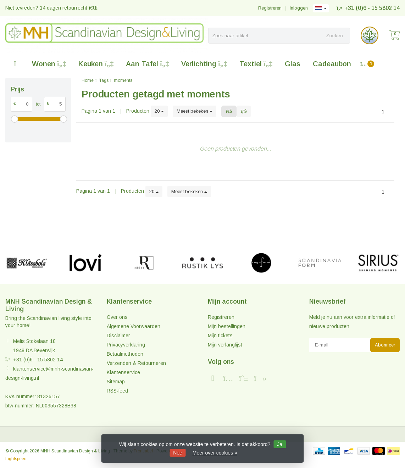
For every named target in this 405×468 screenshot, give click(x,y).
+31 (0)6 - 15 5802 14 (372, 8)
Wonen (49, 64)
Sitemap (116, 381)
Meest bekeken (194, 111)
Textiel (255, 64)
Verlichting (204, 64)
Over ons (117, 317)
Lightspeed (16, 458)
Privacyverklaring (126, 345)
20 (159, 111)
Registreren (270, 8)
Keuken (95, 64)
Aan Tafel (147, 64)
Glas (292, 64)
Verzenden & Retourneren (136, 363)
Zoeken (334, 35)
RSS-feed (117, 391)
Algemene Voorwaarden (133, 326)
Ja (279, 444)
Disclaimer (118, 335)
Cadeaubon (332, 64)
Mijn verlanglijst (225, 345)
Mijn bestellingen (226, 326)
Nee (177, 453)
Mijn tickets (220, 335)
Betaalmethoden (125, 354)
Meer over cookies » (215, 453)
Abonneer (385, 345)
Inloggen (299, 8)
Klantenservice (123, 372)
